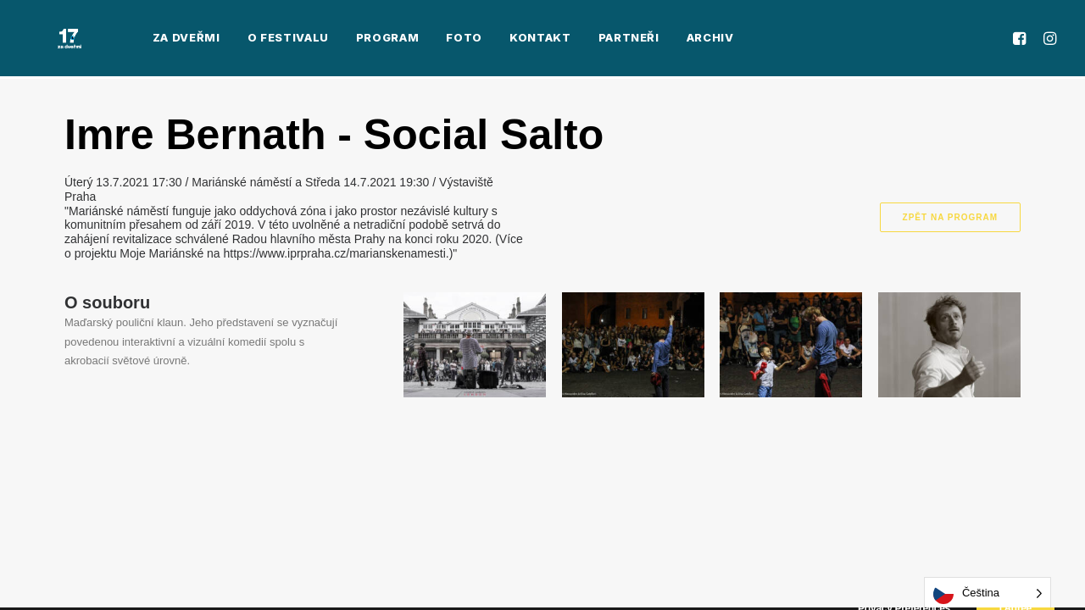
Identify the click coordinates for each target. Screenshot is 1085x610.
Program (340, 40)
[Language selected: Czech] (987, 593)
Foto (417, 40)
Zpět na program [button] (950, 217)
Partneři (581, 40)
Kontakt (493, 40)
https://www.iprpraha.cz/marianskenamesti (335, 253)
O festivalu (240, 40)
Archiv (663, 40)
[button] (1021, 40)
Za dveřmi (139, 40)
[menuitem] (139, 40)
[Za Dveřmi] (46, 40)
